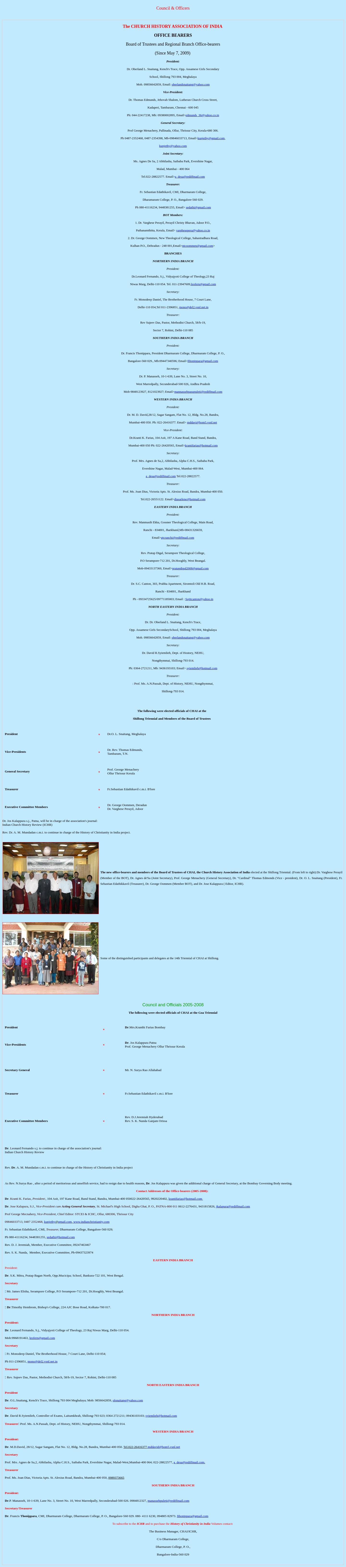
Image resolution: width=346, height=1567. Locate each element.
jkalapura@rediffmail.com (233, 1206)
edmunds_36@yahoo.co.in (202, 115)
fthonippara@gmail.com (203, 361)
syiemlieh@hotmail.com (201, 668)
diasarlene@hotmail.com (189, 499)
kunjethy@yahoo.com (173, 146)
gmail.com (65, 1221)
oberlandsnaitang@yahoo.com (191, 84)
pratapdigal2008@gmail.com (190, 568)
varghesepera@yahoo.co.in (193, 230)
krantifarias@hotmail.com (201, 445)
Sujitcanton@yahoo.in (199, 599)
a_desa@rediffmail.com (190, 176)
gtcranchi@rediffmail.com (177, 537)
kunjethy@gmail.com (211, 138)
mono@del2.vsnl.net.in (193, 307)
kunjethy (49, 1221)
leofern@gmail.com (203, 284)
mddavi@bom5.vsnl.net (202, 422)
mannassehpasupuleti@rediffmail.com (198, 391)
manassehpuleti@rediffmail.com (168, 1500)
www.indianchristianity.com (92, 1221)
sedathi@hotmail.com (61, 1237)
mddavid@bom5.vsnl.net (164, 1447)
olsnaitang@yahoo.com (128, 1400)
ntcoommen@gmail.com (197, 245)
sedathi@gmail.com (198, 207)
